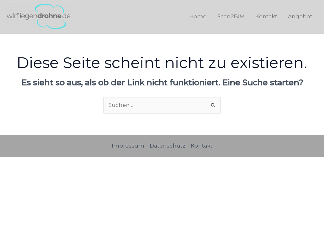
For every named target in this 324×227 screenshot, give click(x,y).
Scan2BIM (231, 16)
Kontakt (266, 16)
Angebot (300, 16)
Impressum (128, 146)
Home (198, 16)
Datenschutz (167, 146)
